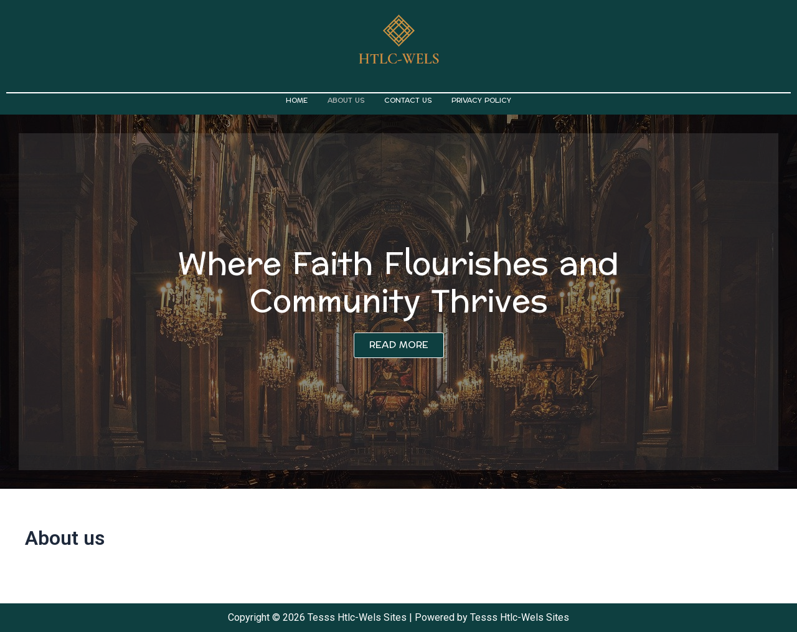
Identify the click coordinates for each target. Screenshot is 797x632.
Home (297, 100)
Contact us (408, 100)
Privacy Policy (481, 100)
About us (346, 100)
